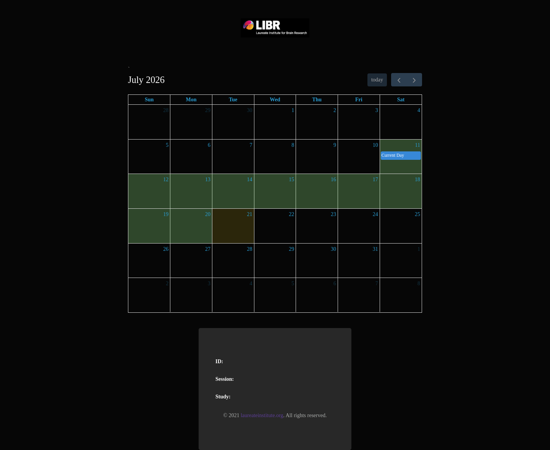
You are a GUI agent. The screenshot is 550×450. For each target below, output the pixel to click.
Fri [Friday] (358, 99)
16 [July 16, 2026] (333, 179)
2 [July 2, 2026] (334, 110)
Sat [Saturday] (400, 99)
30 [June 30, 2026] (249, 110)
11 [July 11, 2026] (417, 145)
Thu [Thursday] (317, 99)
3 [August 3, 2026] (209, 283)
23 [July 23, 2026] (333, 214)
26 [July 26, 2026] (165, 249)
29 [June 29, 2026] (207, 110)
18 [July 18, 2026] (417, 179)
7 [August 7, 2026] (376, 283)
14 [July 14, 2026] (249, 179)
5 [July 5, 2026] (167, 145)
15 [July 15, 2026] (291, 179)
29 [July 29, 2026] (291, 249)
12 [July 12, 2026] (165, 179)
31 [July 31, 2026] (375, 249)
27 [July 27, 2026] (207, 249)
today (377, 80)
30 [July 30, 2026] (333, 249)
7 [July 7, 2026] (251, 145)
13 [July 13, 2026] (207, 179)
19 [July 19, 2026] (165, 214)
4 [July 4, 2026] (418, 110)
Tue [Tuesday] (233, 99)
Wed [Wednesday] (275, 99)
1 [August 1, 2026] (418, 249)
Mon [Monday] (191, 99)
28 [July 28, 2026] (249, 249)
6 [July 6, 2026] (209, 145)
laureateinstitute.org (262, 415)
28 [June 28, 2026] (165, 110)
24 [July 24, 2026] (375, 214)
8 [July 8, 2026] (292, 145)
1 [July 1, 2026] (292, 110)
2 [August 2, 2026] (167, 283)
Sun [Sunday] (149, 99)
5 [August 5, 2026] (292, 283)
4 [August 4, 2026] (251, 283)
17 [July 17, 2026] (375, 179)
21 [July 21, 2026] (249, 214)
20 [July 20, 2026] (207, 214)
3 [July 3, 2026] (376, 110)
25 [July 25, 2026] (417, 214)
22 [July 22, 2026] (291, 214)
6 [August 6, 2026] (334, 283)
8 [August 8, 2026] (418, 283)
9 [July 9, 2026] (334, 145)
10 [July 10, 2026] (375, 145)
